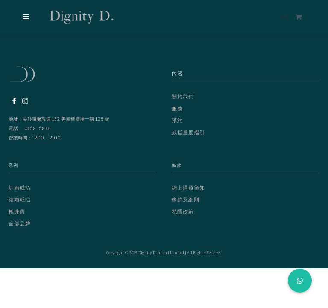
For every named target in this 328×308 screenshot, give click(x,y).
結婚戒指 (20, 199)
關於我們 (183, 96)
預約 (177, 120)
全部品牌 (20, 223)
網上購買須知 (188, 187)
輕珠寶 (17, 211)
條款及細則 (185, 199)
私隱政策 (183, 211)
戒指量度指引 (188, 132)
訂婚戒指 (20, 187)
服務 (177, 108)
